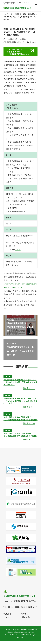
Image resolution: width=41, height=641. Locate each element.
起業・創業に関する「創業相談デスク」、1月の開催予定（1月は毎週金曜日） (20, 418)
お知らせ (33, 42)
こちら (17, 249)
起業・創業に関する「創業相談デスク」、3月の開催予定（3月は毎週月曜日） (20, 434)
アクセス (24, 613)
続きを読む (27, 388)
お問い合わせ (26, 617)
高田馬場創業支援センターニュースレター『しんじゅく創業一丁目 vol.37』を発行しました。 (20, 382)
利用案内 (7, 613)
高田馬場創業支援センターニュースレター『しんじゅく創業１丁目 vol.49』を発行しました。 (20, 401)
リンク (6, 617)
